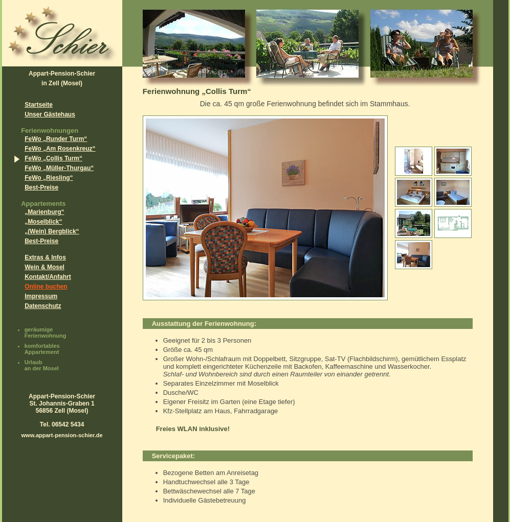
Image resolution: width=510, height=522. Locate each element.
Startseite (39, 104)
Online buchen (46, 286)
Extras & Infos (45, 257)
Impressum (41, 296)
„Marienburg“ (44, 212)
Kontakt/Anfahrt (48, 276)
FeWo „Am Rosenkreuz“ (60, 148)
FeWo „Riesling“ (49, 177)
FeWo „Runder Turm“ (56, 139)
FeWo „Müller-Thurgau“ (59, 168)
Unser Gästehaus (50, 114)
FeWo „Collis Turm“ (53, 158)
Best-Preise (41, 187)
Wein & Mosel (44, 267)
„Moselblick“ (43, 221)
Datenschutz (43, 306)
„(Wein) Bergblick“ (52, 231)
